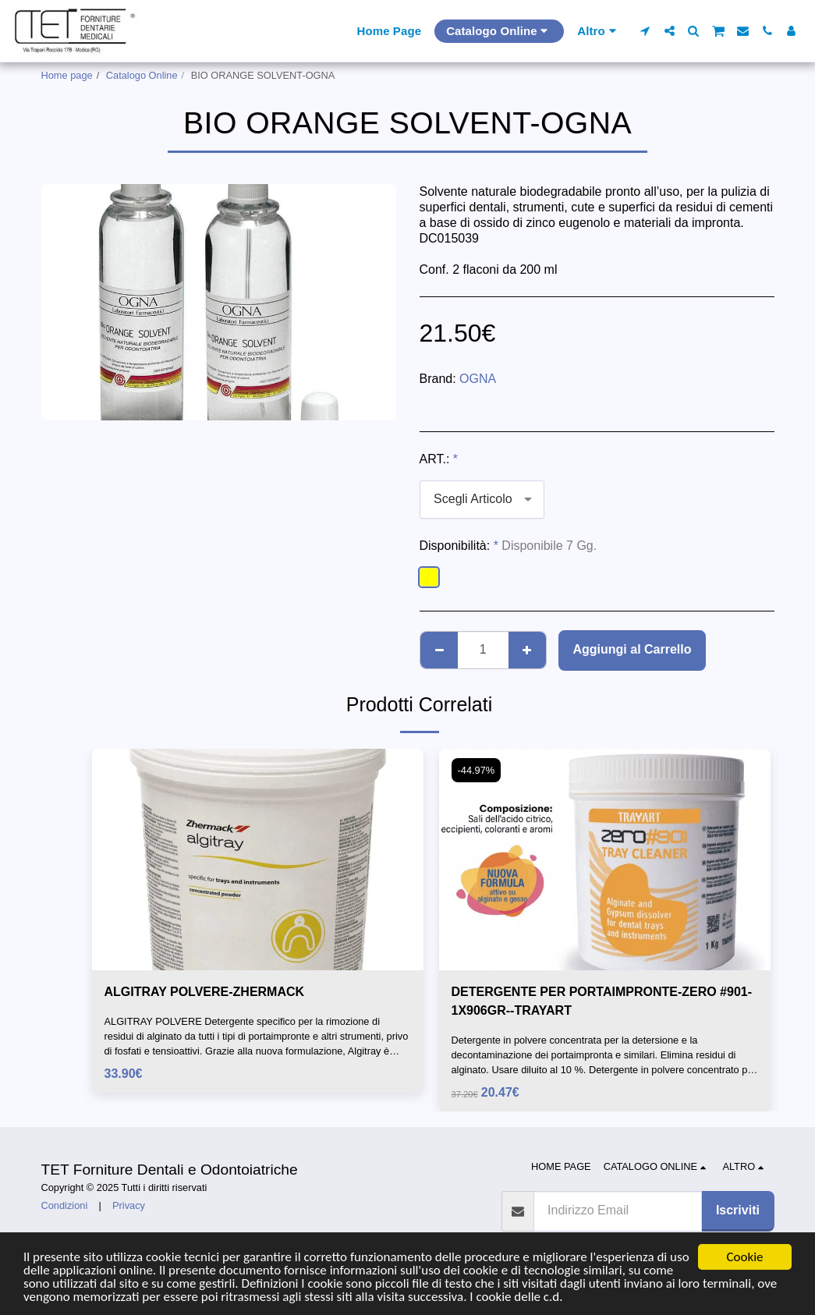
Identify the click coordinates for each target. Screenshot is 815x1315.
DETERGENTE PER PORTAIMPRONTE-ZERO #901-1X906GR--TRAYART (602, 1001)
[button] (645, 31)
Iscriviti (738, 1210)
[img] (257, 859)
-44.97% (476, 770)
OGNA (477, 378)
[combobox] (482, 499)
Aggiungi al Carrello (631, 649)
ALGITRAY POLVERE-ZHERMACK (205, 991)
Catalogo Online (142, 75)
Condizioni (64, 1205)
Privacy (128, 1205)
